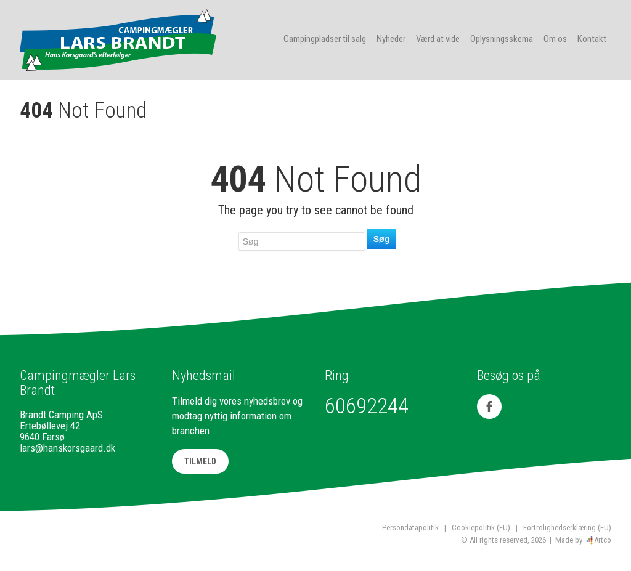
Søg (381, 239)
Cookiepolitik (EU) (481, 527)
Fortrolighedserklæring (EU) (567, 527)
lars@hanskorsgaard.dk (67, 448)
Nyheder (391, 38)
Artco (602, 540)
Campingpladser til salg (324, 38)
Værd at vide (438, 38)
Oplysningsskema (501, 38)
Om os (555, 38)
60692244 (367, 406)
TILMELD (200, 461)
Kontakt (591, 38)
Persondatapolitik (410, 527)
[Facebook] (489, 406)
